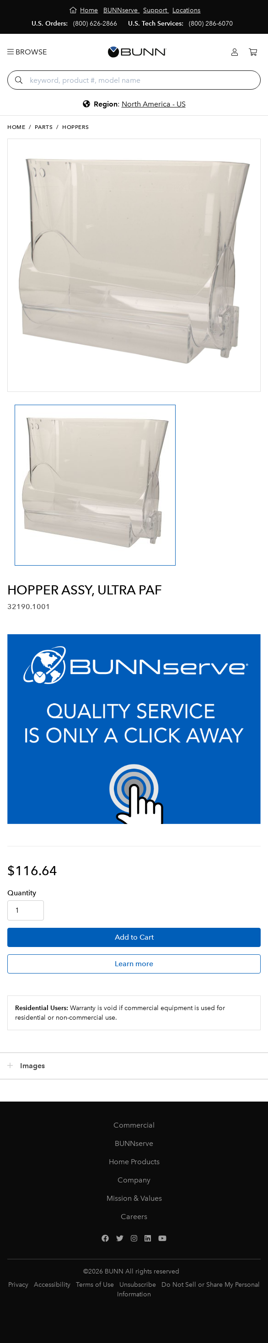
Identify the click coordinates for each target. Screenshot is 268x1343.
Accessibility (52, 1285)
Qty (21, 892)
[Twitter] (119, 1238)
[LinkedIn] (148, 1238)
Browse (27, 52)
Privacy (18, 1285)
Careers (134, 1216)
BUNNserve (134, 1143)
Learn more (134, 963)
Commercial (134, 1125)
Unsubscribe (137, 1285)
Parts (44, 127)
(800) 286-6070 (211, 23)
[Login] (234, 52)
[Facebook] (105, 1238)
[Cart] (253, 52)
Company (134, 1180)
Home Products (134, 1161)
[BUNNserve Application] (134, 729)
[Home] (84, 10)
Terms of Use (95, 1285)
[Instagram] (134, 1238)
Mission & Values (134, 1198)
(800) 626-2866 (95, 23)
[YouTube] (162, 1238)
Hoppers (75, 127)
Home (16, 127)
